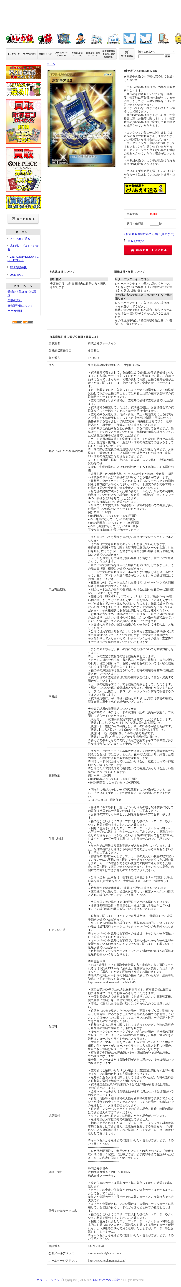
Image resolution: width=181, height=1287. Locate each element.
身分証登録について (20, 305)
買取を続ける (136, 241)
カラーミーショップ (49, 1279)
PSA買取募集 (18, 267)
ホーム (51, 64)
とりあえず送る (20, 238)
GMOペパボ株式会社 (106, 1279)
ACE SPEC (16, 274)
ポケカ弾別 (14, 310)
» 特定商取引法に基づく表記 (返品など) (149, 234)
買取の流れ (14, 300)
